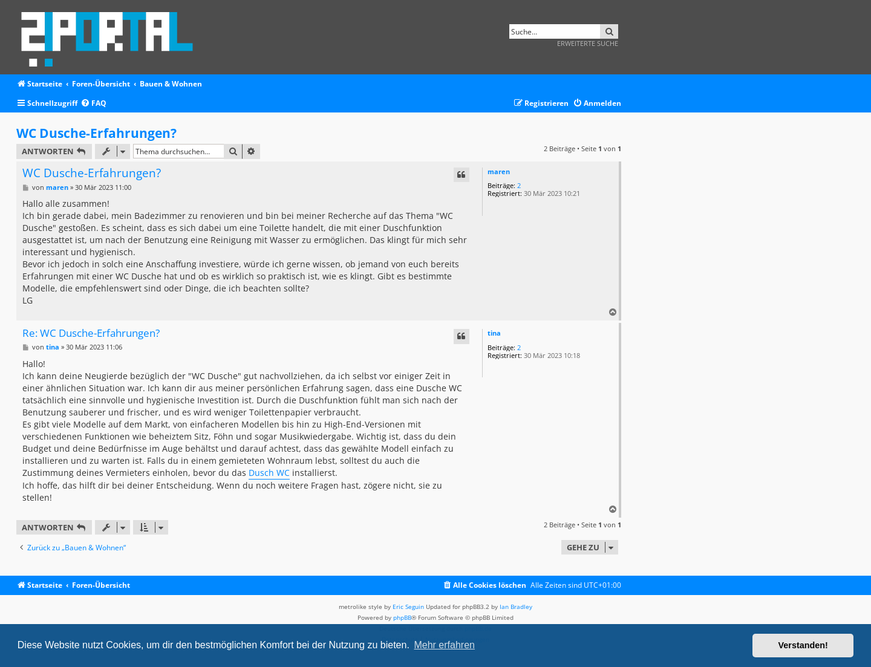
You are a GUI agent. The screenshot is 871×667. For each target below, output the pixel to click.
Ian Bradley (516, 606)
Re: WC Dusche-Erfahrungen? (91, 333)
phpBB (402, 617)
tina (494, 333)
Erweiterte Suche (587, 43)
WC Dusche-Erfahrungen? (96, 133)
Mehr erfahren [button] (444, 645)
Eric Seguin (408, 606)
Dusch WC (269, 472)
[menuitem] (93, 104)
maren (499, 171)
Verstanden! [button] (803, 645)
